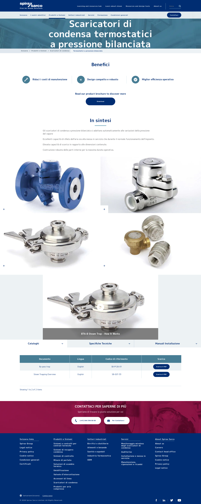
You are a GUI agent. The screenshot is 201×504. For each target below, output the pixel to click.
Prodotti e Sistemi (39, 51)
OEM (89, 460)
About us (159, 443)
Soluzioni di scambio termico (64, 465)
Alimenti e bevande (97, 447)
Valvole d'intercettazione (66, 474)
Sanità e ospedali (96, 451)
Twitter (172, 500)
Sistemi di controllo (64, 456)
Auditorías (126, 452)
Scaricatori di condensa (59, 51)
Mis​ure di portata (63, 460)
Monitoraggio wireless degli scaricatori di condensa (132, 445)
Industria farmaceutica (99, 456)
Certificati (25, 464)
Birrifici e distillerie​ (97, 443)
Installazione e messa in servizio (133, 457)
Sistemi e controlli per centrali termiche (65, 444)
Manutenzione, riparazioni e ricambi (132, 463)
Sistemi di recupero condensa (63, 450)
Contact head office (165, 451)
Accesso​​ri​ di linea (63, 478)
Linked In (164, 500)
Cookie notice (27, 456)
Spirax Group (26, 443)
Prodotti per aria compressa (62, 487)
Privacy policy (27, 451)
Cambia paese (48, 496)
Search (180, 6)
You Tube (179, 500)
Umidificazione (61, 470)
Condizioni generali (29, 460)
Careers (159, 447)
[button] (100, 307)
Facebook (156, 500)
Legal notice (26, 447)
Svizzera (24, 51)
